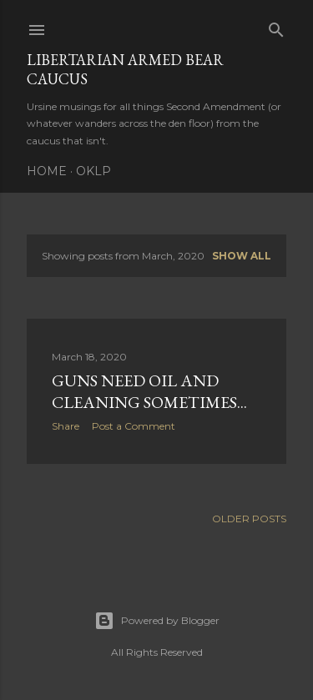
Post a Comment (133, 426)
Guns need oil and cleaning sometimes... (149, 391)
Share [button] (65, 426)
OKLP (93, 171)
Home (47, 171)
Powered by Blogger (157, 621)
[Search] (276, 26)
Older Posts (249, 518)
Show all (241, 255)
